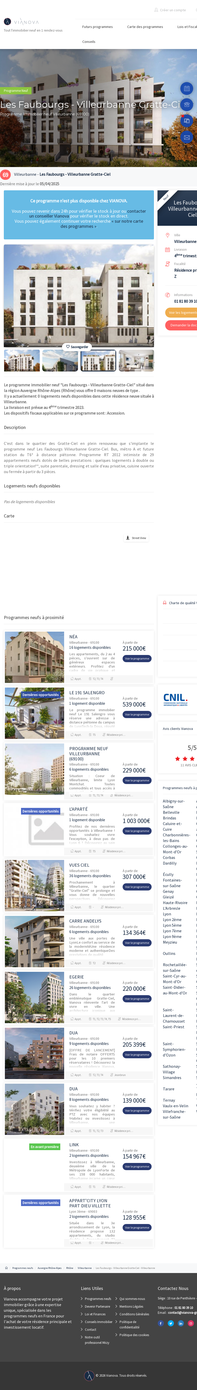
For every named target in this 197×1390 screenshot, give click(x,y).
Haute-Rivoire (175, 902)
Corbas (169, 857)
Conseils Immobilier (98, 1322)
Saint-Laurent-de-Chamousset (174, 1015)
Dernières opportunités (41, 694)
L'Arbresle (171, 908)
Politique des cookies (134, 1335)
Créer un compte (170, 10)
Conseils (88, 41)
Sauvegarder (77, 347)
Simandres (172, 1077)
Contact (90, 1329)
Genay (168, 891)
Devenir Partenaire (97, 1306)
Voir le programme (137, 658)
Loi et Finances (95, 1314)
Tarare (168, 1088)
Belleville (171, 812)
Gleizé (168, 896)
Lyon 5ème (172, 925)
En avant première (45, 1146)
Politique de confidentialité (129, 1324)
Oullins (169, 953)
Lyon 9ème (172, 936)
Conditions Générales (134, 1314)
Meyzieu (170, 942)
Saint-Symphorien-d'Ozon (174, 1049)
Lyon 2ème (172, 919)
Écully (168, 874)
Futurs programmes (97, 26)
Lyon (167, 913)
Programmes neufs (98, 1299)
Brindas (169, 817)
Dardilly (169, 863)
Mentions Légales (131, 1306)
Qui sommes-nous (132, 1299)
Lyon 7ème (172, 930)
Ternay (169, 1100)
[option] (79, 295)
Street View (139, 538)
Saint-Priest (173, 1026)
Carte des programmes (145, 26)
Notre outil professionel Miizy (97, 1340)
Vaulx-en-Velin (175, 1105)
